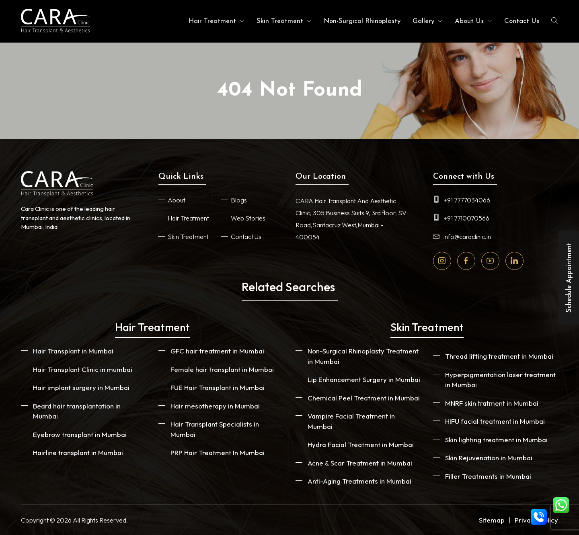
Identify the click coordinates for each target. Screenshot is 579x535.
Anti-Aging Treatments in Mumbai (359, 481)
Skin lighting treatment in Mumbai (496, 439)
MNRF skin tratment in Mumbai (491, 403)
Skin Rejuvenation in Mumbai (488, 457)
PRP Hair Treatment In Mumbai (217, 452)
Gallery (423, 21)
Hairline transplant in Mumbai (78, 452)
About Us (469, 21)
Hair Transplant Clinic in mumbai (82, 369)
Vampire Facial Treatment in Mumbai (351, 421)
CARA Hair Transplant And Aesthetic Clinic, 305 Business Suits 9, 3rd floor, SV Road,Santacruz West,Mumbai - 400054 (351, 219)
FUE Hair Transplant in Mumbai (217, 387)
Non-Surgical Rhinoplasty (362, 21)
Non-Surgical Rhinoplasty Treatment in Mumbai (363, 356)
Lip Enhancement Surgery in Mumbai (364, 379)
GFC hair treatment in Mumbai (217, 351)
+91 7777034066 (461, 200)
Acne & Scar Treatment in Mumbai (360, 463)
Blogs (239, 200)
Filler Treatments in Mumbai (488, 476)
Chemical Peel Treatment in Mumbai (364, 398)
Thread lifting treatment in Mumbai (499, 356)
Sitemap (492, 520)
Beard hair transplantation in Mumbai (77, 411)
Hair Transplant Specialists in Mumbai (214, 429)
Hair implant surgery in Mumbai (81, 387)
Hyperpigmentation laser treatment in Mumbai (500, 379)
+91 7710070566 (461, 218)
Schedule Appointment (569, 277)
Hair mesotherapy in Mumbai (215, 406)
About (176, 200)
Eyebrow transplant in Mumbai (80, 434)
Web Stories (248, 218)
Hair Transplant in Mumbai (73, 351)
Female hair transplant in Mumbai (222, 369)
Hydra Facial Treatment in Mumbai (361, 444)
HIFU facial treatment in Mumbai (495, 421)
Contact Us (521, 21)
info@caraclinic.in (462, 237)
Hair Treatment (212, 21)
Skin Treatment (280, 21)
